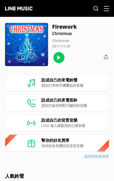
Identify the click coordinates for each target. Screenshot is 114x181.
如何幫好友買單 (96, 156)
